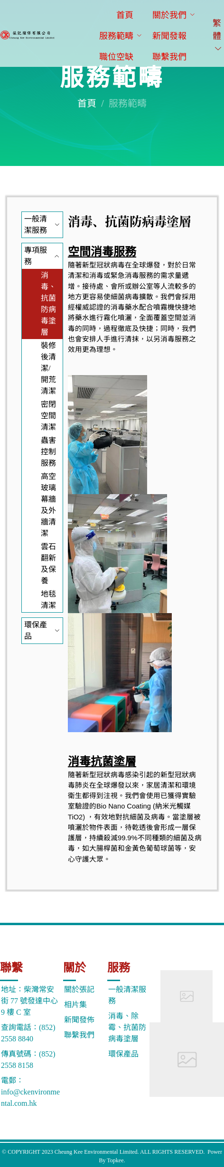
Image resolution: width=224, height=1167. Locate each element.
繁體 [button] (218, 35)
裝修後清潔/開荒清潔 (48, 368)
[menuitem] (125, 15)
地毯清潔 (48, 599)
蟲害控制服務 (48, 451)
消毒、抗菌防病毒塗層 (48, 303)
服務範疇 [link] (128, 103)
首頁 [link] (86, 103)
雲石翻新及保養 (48, 563)
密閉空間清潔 (48, 415)
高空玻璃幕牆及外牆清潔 (48, 504)
